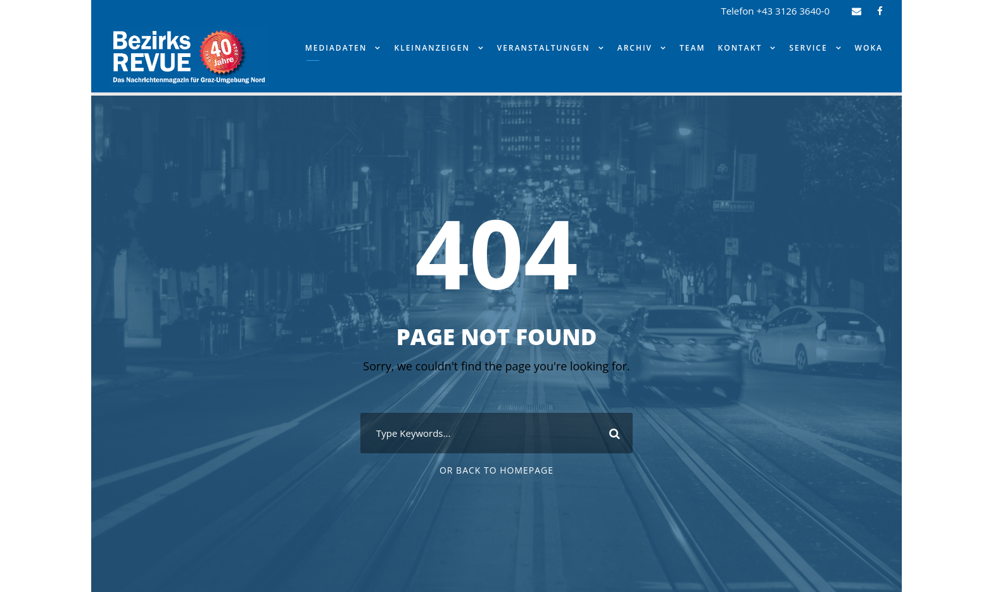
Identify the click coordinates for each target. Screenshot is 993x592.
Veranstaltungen (543, 47)
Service (808, 47)
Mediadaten (336, 47)
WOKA (869, 47)
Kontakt (740, 47)
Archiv (634, 47)
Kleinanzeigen (431, 47)
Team (692, 47)
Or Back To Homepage (496, 470)
